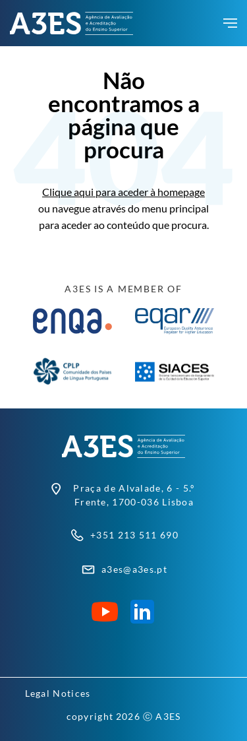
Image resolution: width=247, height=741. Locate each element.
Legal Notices (58, 693)
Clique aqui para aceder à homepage (123, 191)
